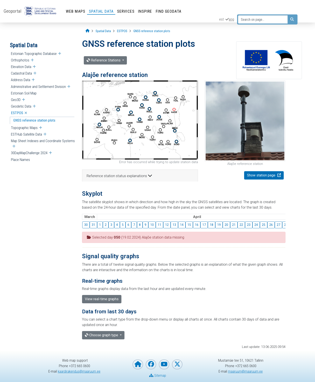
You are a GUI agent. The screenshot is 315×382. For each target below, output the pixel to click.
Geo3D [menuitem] (16, 100)
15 (189, 225)
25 (263, 225)
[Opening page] (87, 31)
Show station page (261, 175)
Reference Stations (104, 60)
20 (226, 225)
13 (174, 225)
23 (248, 225)
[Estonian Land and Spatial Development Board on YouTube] (164, 364)
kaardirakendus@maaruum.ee (79, 371)
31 (93, 225)
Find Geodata (168, 11)
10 (152, 225)
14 (182, 225)
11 (159, 225)
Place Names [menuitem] (20, 159)
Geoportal (12, 11)
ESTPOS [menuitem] (17, 113)
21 (234, 225)
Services (126, 11)
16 (196, 225)
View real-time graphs (102, 299)
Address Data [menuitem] (20, 80)
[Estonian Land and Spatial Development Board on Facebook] (151, 364)
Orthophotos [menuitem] (20, 60)
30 (86, 225)
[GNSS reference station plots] (151, 31)
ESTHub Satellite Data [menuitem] (26, 134)
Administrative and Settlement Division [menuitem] (38, 86)
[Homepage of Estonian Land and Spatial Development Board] (138, 364)
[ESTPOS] (122, 31)
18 (211, 225)
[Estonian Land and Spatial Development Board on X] (177, 364)
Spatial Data (101, 11)
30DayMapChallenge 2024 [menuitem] (29, 153)
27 (278, 225)
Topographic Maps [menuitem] (24, 128)
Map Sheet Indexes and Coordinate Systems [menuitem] (43, 141)
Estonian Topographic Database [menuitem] (34, 53)
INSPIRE (145, 11)
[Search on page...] (263, 19)
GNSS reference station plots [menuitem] (34, 120)
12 (167, 225)
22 (241, 225)
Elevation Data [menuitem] (21, 67)
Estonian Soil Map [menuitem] (24, 93)
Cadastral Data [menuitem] (21, 73)
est (221, 19)
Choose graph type (102, 335)
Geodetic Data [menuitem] (21, 106)
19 (219, 225)
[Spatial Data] (103, 31)
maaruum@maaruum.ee (245, 371)
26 (271, 225)
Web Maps (75, 11)
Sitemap (157, 375)
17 (204, 225)
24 (256, 225)
